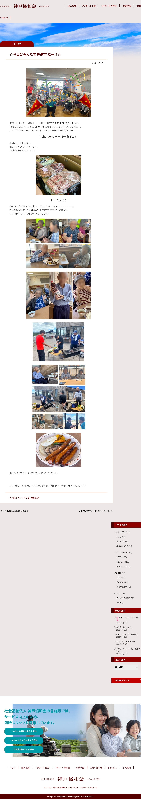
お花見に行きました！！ (124, 627)
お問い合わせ (96, 767)
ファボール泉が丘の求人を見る (24, 740)
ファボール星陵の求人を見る (24, 731)
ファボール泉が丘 (109, 5)
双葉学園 (127, 5)
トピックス (112, 767)
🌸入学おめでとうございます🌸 (127, 618)
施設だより (35, 497)
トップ (13, 767)
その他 (119, 602)
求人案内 (127, 767)
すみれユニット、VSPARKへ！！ (127, 634)
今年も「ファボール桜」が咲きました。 (128, 649)
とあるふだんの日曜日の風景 (15, 510)
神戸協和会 (118, 593)
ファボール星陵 (89, 5)
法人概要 (72, 5)
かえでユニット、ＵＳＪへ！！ (126, 641)
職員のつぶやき (122, 546)
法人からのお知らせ (124, 598)
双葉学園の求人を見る (23, 749)
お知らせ (119, 536)
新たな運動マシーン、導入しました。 (94, 510)
